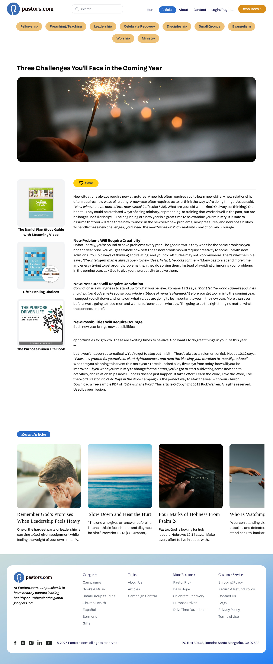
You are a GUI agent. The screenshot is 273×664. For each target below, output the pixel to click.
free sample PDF (105, 384)
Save (86, 183)
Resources (252, 9)
